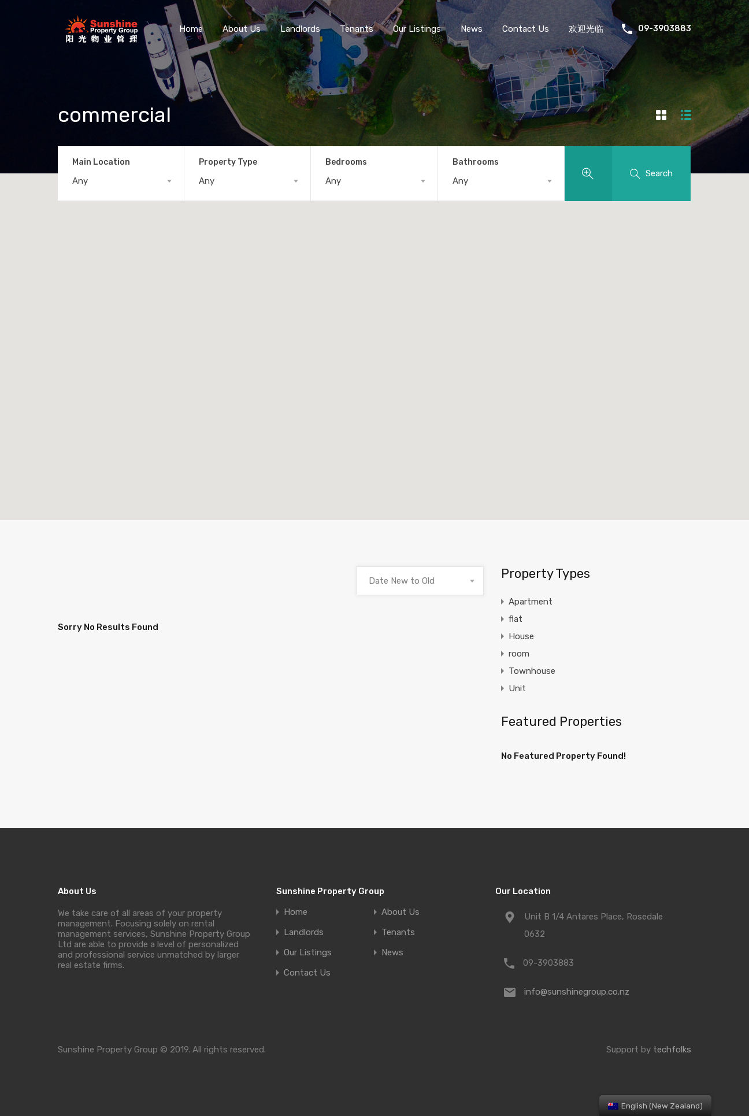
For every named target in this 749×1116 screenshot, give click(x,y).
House (521, 636)
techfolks (672, 1049)
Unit (517, 688)
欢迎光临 (586, 29)
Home (191, 29)
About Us (242, 29)
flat (515, 619)
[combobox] (121, 181)
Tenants (356, 29)
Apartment (531, 601)
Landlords (300, 29)
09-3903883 (664, 29)
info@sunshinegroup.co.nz (576, 992)
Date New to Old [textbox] (402, 581)
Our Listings (417, 29)
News (472, 29)
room (519, 653)
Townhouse (532, 671)
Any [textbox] (80, 181)
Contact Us (525, 29)
